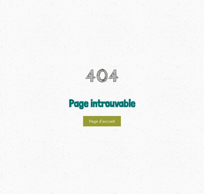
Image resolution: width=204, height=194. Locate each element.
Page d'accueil (102, 121)
